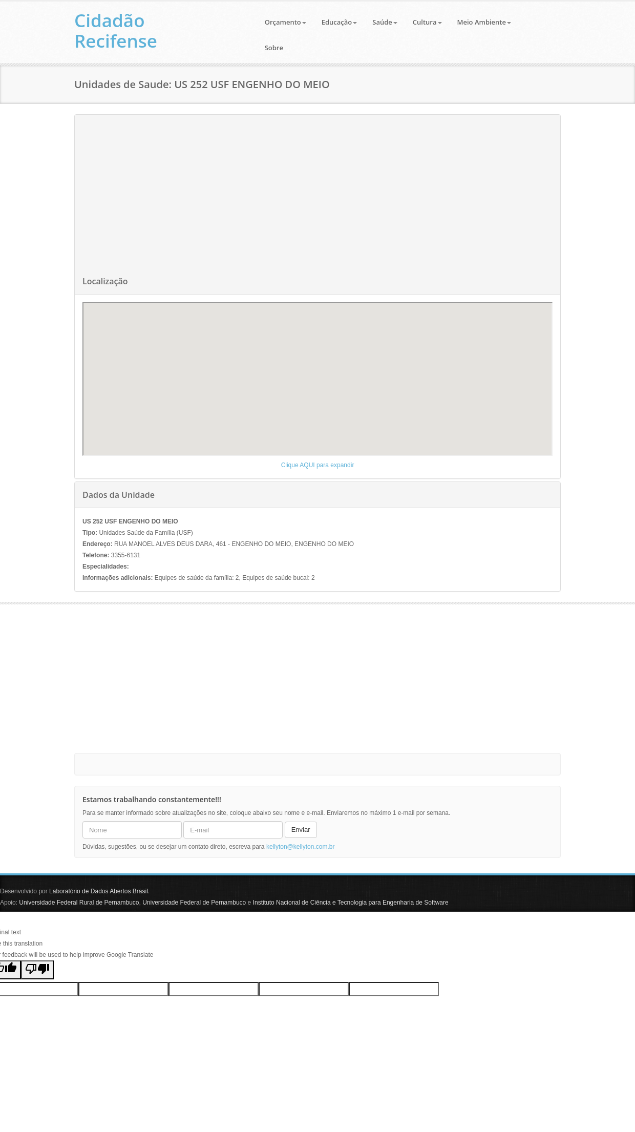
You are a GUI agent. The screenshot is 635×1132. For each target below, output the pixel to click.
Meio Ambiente (484, 22)
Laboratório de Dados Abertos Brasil (98, 891)
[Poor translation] (37, 969)
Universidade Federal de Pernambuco (194, 902)
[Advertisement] (317, 196)
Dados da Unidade (118, 494)
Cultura (427, 22)
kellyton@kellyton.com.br (300, 846)
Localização (105, 281)
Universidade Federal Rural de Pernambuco (79, 902)
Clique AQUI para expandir (317, 465)
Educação (339, 22)
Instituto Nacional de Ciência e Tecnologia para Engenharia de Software (351, 902)
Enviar (300, 829)
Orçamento (285, 22)
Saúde (384, 22)
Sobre (274, 47)
